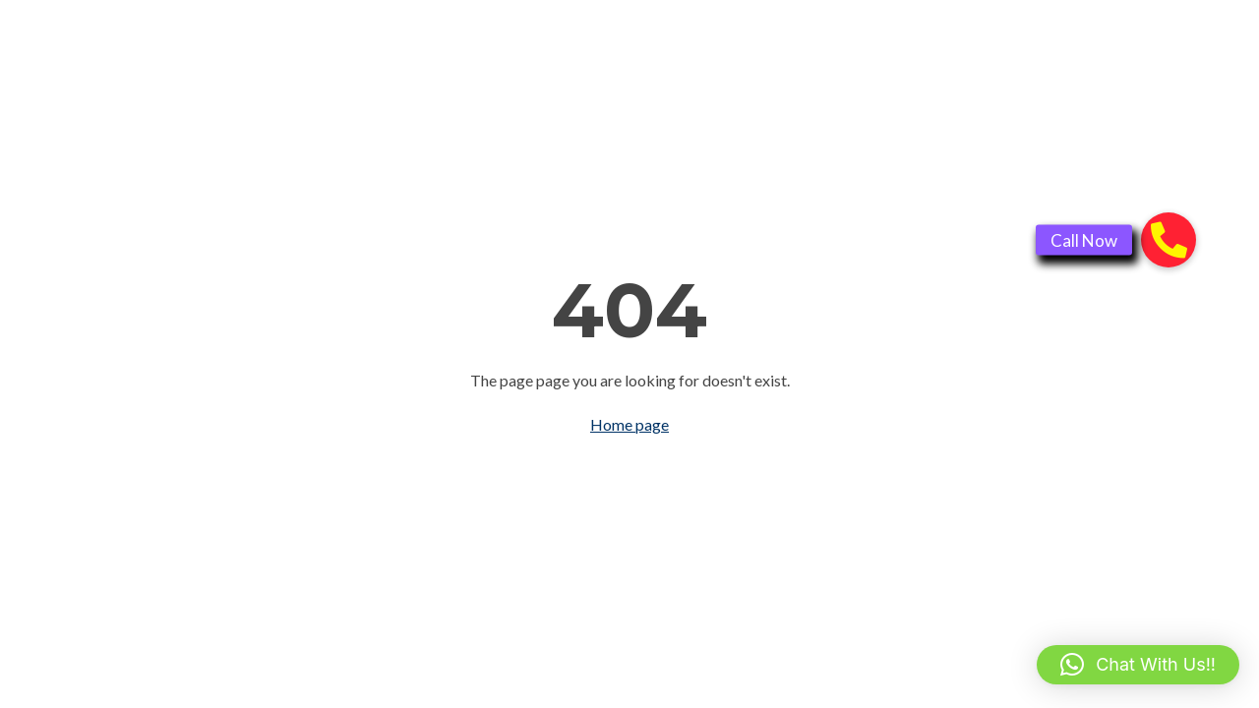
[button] (1138, 664)
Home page (629, 424)
